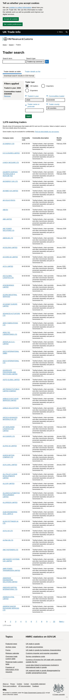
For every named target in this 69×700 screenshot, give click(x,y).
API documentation (24, 686)
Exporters (34, 90)
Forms (8, 650)
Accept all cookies (11, 19)
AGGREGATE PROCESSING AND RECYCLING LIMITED (10, 372)
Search (11, 45)
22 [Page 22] (54, 622)
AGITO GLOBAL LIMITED (11, 379)
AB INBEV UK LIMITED (10, 191)
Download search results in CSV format (19, 76)
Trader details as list (32, 72)
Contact (26, 684)
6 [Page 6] (31, 622)
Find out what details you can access (47, 131)
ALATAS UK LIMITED (10, 446)
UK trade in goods (33, 644)
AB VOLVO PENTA (9, 200)
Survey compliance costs (35, 656)
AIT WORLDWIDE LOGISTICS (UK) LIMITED (9, 429)
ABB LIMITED (7, 219)
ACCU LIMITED (8, 266)
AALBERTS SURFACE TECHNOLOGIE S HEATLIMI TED (10, 174)
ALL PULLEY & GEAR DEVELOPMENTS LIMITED (10, 476)
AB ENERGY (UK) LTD (10, 181)
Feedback (35, 686)
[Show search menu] (66, 32)
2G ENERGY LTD (8, 143)
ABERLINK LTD (8, 238)
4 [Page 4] (20, 622)
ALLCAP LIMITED (8, 483)
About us (5, 684)
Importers (50, 86)
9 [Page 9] (46, 622)
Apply (28, 116)
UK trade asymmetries (34, 647)
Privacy (12, 684)
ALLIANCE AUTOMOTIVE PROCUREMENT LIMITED (11, 495)
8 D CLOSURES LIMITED (11, 153)
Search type (30, 58)
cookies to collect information (20, 7)
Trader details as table (12, 72)
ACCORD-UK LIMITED (10, 257)
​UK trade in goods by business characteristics (43, 650)
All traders (34, 86)
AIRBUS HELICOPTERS (11, 408)
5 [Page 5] (26, 622)
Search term (7, 58)
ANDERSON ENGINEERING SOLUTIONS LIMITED (10, 580)
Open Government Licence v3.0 (34, 692)
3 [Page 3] (15, 622)
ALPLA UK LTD (8, 531)
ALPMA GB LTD (8, 540)
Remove (7, 96)
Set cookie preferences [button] (13, 24)
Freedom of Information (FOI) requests (12, 669)
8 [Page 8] (41, 622)
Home (5, 45)
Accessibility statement (38, 684)
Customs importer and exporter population (42, 653)
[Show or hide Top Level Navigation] (60, 32)
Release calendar (12, 653)
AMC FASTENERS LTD (10, 550)
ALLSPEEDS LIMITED (10, 502)
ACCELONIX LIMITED (10, 247)
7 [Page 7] (36, 622)
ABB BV (5, 210)
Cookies (19, 684)
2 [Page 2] (10, 622)
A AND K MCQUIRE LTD (11, 162)
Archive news (11, 647)
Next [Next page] (61, 622)
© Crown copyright (59, 694)
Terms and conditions (9, 686)
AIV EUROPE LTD (9, 436)
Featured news (11, 644)
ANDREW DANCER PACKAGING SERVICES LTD (11, 608)
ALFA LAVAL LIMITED (10, 465)
